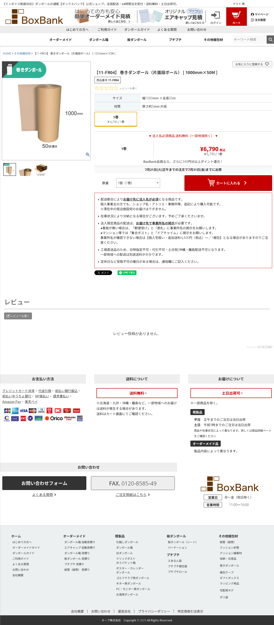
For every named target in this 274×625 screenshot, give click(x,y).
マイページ (259, 14)
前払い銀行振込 (66, 390)
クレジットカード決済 (18, 390)
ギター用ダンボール (128, 583)
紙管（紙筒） (228, 542)
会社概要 (17, 575)
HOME (7, 53)
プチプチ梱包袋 (177, 566)
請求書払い (61, 396)
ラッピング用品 (229, 583)
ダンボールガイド (137, 29)
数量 (105, 183)
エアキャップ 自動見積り (79, 547)
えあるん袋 (175, 560)
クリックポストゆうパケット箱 (126, 560)
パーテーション (177, 547)
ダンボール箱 (124, 547)
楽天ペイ (31, 401)
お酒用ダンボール (127, 594)
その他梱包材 (22, 53)
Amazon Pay (11, 401)
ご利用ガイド (107, 29)
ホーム (16, 536)
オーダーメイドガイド (26, 547)
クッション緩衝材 (231, 553)
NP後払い (42, 396)
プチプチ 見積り (74, 564)
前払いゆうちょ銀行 (16, 396)
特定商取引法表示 (190, 611)
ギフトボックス (229, 578)
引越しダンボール (127, 542)
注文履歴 (258, 19)
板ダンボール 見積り (77, 558)
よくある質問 (167, 29)
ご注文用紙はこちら (131, 494)
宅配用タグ (227, 590)
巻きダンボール (229, 565)
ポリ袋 (224, 597)
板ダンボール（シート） (183, 542)
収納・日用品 (228, 558)
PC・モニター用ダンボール (133, 589)
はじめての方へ (77, 29)
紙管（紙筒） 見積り (77, 569)
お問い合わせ (196, 29)
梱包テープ (227, 572)
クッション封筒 (229, 547)
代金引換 (44, 390)
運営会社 (124, 611)
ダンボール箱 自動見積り (79, 542)
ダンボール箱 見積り (77, 553)
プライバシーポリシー (154, 611)
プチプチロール (177, 571)
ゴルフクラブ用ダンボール (132, 578)
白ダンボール (124, 553)
